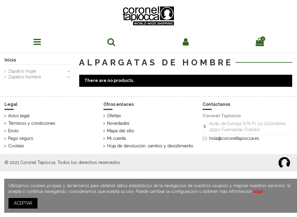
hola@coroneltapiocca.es (234, 138)
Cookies (16, 145)
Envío (13, 130)
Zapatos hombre (24, 76)
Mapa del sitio (120, 130)
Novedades (118, 123)
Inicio (10, 60)
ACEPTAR (23, 203)
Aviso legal (19, 115)
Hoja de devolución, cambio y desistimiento (150, 145)
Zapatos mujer (22, 71)
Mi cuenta (116, 138)
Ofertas (114, 115)
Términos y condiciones (31, 123)
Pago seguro (20, 138)
